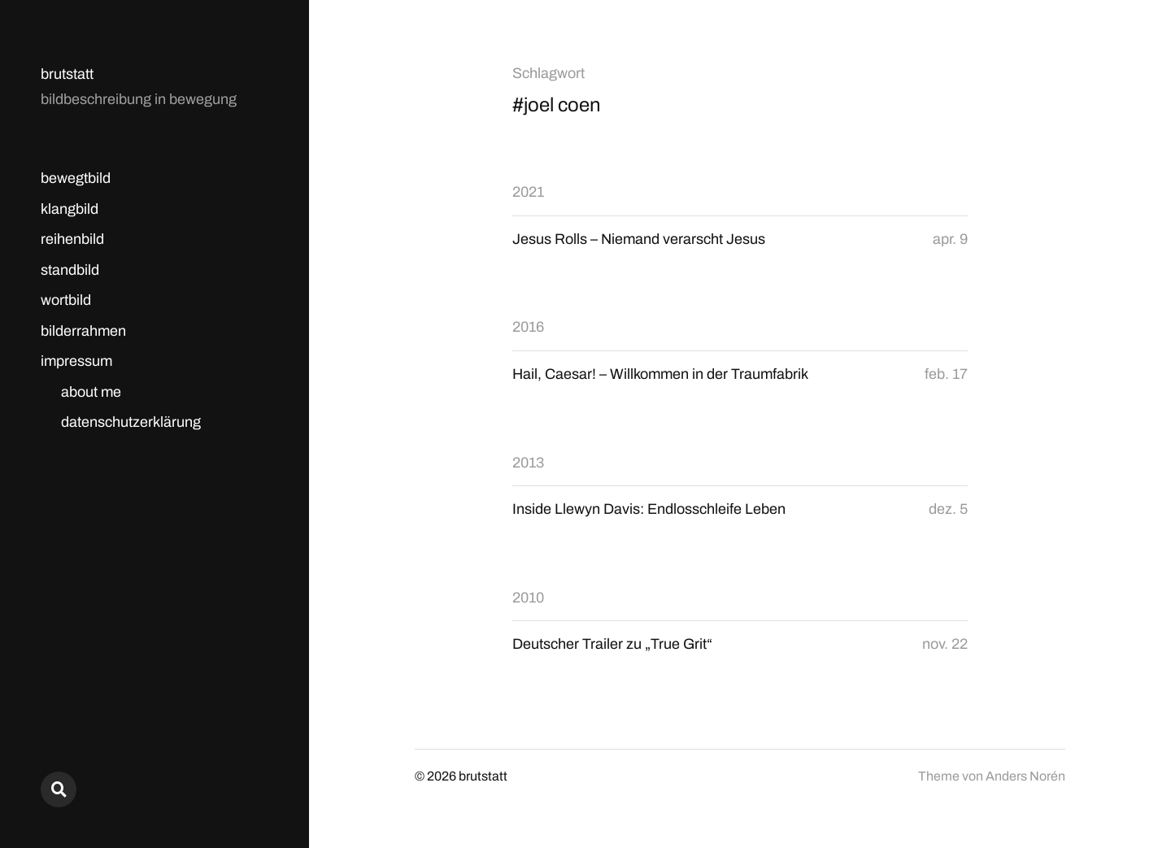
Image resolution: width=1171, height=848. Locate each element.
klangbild (69, 209)
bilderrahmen (83, 331)
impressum (76, 361)
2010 (528, 597)
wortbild (66, 300)
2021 (528, 192)
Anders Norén (1025, 776)
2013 (528, 462)
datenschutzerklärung (131, 422)
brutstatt (67, 74)
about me (91, 392)
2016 (528, 327)
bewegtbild (76, 178)
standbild (70, 270)
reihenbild (72, 239)
